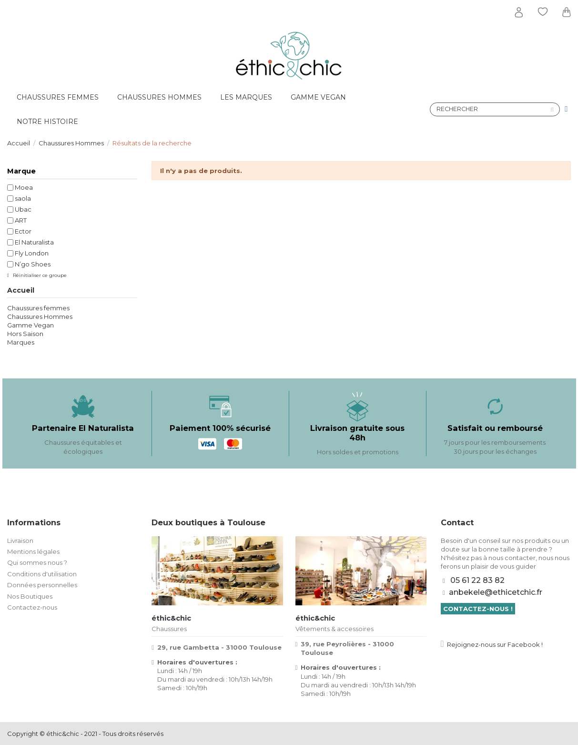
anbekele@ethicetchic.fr (495, 592)
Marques (20, 342)
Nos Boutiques (29, 596)
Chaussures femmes (38, 308)
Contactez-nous (32, 607)
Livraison (20, 540)
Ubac (23, 209)
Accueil (20, 290)
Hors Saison (25, 333)
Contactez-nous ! (478, 608)
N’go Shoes (33, 264)
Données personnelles (42, 585)
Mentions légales (33, 551)
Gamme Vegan (30, 325)
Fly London (32, 253)
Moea (24, 187)
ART (21, 220)
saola (23, 198)
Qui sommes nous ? (37, 562)
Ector (23, 231)
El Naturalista (34, 242)
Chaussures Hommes (39, 316)
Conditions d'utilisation (42, 574)
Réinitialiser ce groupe (39, 275)
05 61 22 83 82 (477, 580)
